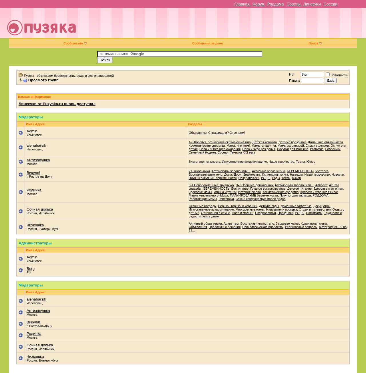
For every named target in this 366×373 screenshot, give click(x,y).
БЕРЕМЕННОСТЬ (300, 171)
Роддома (275, 4)
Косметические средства (207, 145)
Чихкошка (35, 225)
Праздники (285, 213)
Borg (31, 268)
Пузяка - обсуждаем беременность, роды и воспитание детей (69, 75)
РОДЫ (265, 178)
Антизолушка (38, 160)
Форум (258, 4)
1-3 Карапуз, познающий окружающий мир (220, 142)
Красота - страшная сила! (319, 192)
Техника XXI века (242, 152)
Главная (241, 4)
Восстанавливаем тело (205, 174)
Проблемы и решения (225, 227)
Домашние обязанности (325, 142)
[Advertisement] (224, 25)
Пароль (294, 80)
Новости (338, 174)
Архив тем (231, 223)
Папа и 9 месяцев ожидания (219, 149)
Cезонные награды (202, 206)
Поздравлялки (248, 178)
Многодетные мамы (250, 209)
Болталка (322, 171)
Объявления (198, 227)
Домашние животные (296, 206)
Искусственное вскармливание (244, 161)
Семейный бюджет (202, 152)
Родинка (34, 190)
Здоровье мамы (200, 192)
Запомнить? (337, 75)
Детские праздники (292, 142)
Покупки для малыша (292, 149)
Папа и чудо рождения (258, 149)
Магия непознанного (203, 195)
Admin (32, 131)
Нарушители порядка (281, 209)
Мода (224, 195)
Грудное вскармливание (267, 188)
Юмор (311, 161)
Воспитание (239, 188)
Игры (326, 206)
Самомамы (314, 213)
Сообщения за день (207, 43)
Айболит (321, 185)
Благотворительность (204, 161)
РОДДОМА (320, 195)
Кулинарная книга (275, 174)
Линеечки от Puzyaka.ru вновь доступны (57, 104)
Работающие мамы (203, 199)
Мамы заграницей (291, 145)
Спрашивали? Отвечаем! (226, 132)
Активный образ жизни (268, 171)
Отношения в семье (215, 213)
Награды (296, 174)
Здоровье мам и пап (328, 188)
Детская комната (264, 142)
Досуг (228, 174)
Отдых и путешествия (315, 209)
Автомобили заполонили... (231, 171)
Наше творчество (281, 161)
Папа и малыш (242, 213)
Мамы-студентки (264, 145)
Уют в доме (210, 216)
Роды (276, 178)
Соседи (330, 4)
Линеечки (312, 4)
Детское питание (299, 188)
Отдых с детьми (317, 145)
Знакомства (251, 174)
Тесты (300, 161)
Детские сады (269, 206)
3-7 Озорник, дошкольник (254, 185)
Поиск (315, 43)
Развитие (316, 149)
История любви (249, 192)
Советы (294, 4)
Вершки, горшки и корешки (237, 206)
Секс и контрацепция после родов (260, 199)
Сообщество (75, 43)
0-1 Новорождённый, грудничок (211, 185)
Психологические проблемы (262, 227)
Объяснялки (197, 132)
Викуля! (33, 172)
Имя (292, 74)
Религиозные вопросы (301, 227)
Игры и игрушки (225, 192)
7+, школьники (199, 171)
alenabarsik (36, 145)
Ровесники (333, 149)
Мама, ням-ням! (238, 145)
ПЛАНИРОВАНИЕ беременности (213, 178)
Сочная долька (40, 209)
